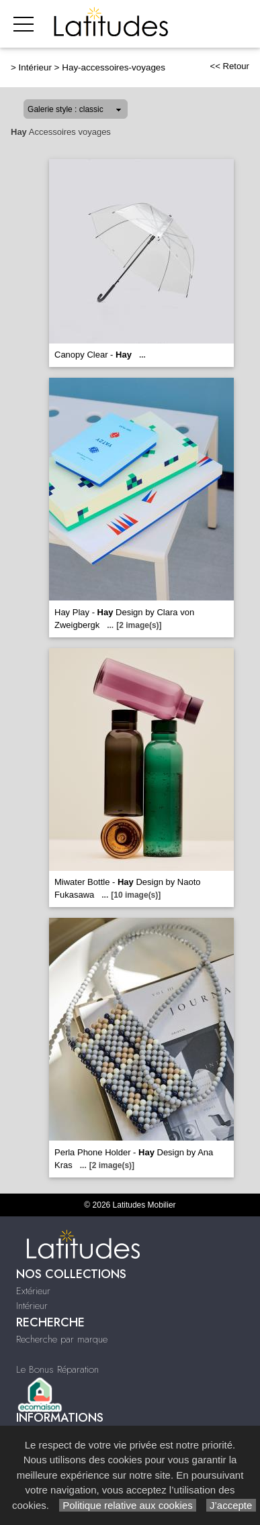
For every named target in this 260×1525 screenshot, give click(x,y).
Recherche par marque (61, 1339)
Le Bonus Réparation (57, 1369)
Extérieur (33, 1290)
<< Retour (229, 66)
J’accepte (231, 1505)
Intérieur (35, 67)
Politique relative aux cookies (128, 1505)
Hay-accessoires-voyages (113, 67)
